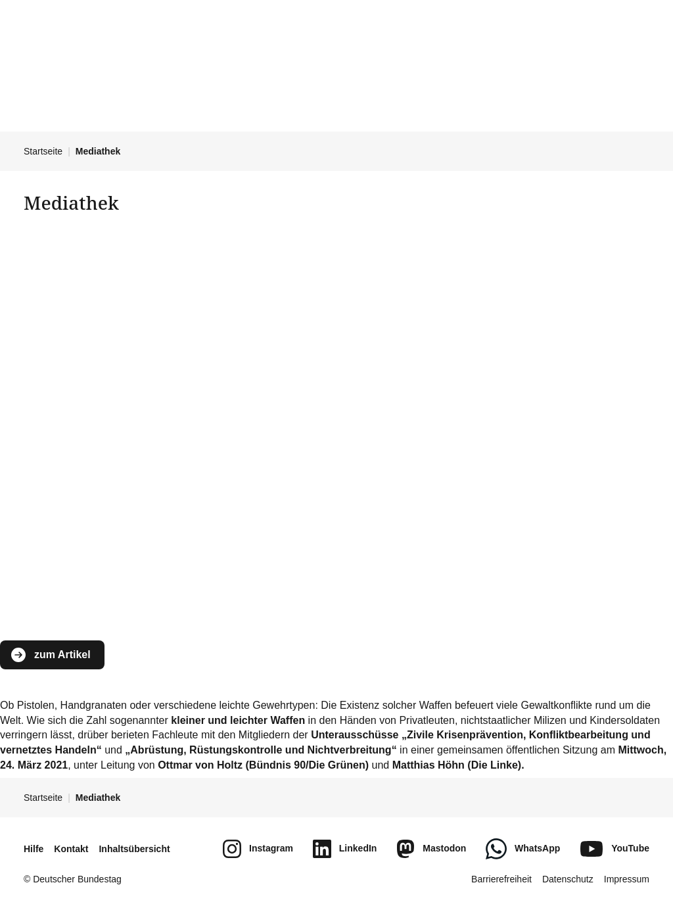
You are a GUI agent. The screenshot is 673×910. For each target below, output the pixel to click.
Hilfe (33, 849)
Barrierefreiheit (501, 879)
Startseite (43, 151)
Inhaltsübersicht (134, 849)
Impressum (626, 879)
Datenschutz (567, 879)
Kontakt (71, 849)
